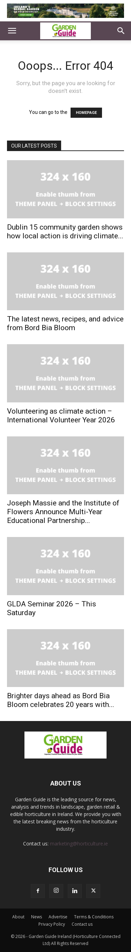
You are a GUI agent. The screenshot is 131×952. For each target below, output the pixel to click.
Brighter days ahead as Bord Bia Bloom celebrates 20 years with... (60, 700)
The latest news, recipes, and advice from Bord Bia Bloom (65, 323)
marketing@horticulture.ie (79, 843)
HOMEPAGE (86, 112)
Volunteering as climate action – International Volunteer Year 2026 (61, 415)
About (18, 917)
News (36, 917)
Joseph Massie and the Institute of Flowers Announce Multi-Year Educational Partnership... (63, 512)
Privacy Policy (51, 924)
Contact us (82, 924)
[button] (12, 30)
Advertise (58, 917)
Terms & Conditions (94, 917)
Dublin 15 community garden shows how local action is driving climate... (65, 231)
